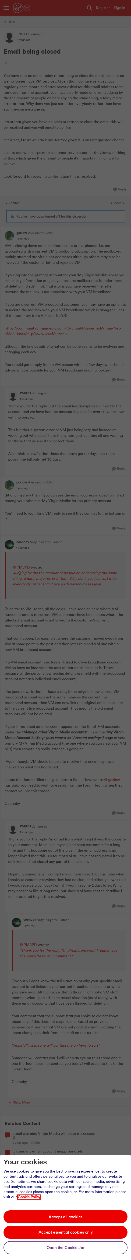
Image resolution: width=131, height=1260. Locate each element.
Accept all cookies (65, 1217)
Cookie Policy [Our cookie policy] (29, 1197)
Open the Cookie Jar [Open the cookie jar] (65, 1248)
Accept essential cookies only (65, 1232)
